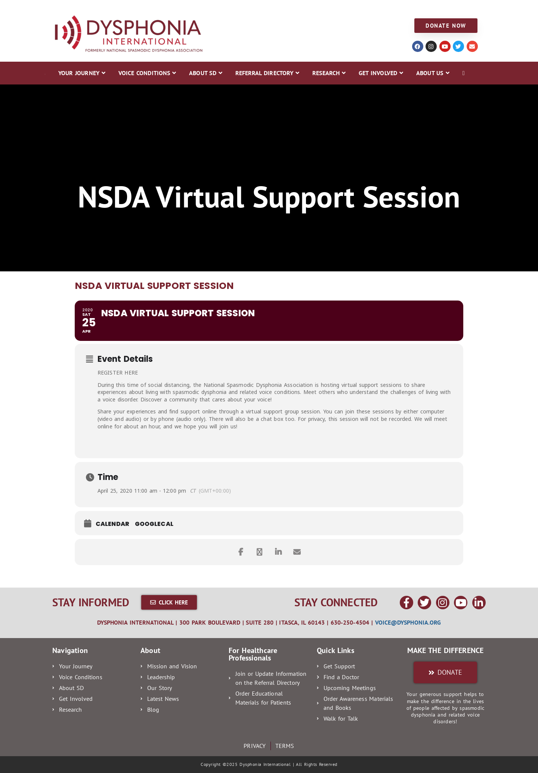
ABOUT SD (177, 8)
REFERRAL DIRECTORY (232, 8)
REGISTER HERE (118, 372)
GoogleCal (154, 524)
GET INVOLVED (331, 8)
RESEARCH (287, 8)
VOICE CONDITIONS (126, 8)
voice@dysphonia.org (408, 622)
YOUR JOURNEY (68, 8)
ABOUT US (376, 8)
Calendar (112, 524)
